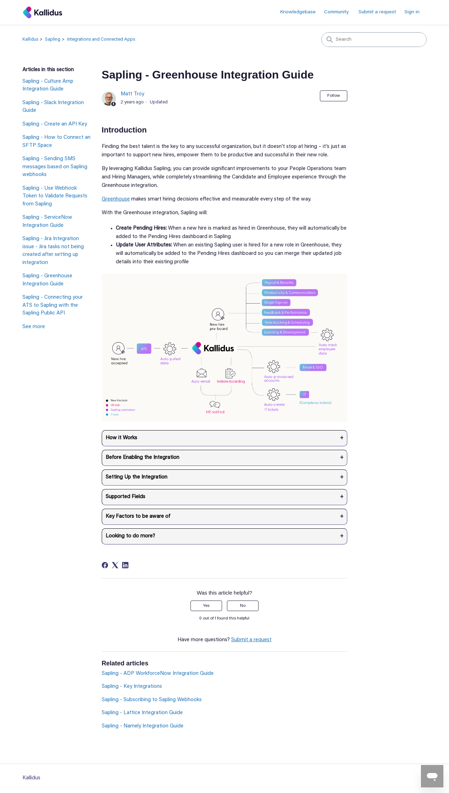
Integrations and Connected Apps (101, 39)
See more (33, 327)
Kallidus (30, 39)
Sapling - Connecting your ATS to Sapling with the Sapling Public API (52, 305)
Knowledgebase (298, 12)
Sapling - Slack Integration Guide (53, 107)
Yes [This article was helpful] (206, 606)
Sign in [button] (412, 12)
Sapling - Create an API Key (54, 124)
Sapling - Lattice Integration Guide (142, 713)
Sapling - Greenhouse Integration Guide (47, 280)
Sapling (52, 39)
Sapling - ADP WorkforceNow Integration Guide (158, 673)
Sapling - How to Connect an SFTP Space (56, 141)
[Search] (374, 40)
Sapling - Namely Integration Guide (142, 726)
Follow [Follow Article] (333, 96)
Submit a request (377, 12)
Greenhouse (116, 199)
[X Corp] (115, 565)
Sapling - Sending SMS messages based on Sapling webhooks (54, 166)
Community (336, 12)
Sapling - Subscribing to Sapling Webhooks (152, 700)
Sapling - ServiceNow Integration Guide (47, 221)
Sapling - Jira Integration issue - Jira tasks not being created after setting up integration (53, 250)
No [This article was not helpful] (243, 606)
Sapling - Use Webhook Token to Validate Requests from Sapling (54, 196)
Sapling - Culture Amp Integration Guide (47, 85)
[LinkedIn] (125, 565)
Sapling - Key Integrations (132, 686)
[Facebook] (105, 565)
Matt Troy (132, 94)
